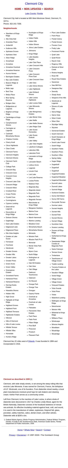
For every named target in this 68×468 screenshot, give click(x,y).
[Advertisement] (34, 361)
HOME (18, 8)
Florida (40, 13)
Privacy (12, 435)
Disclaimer (21, 435)
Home (20, 430)
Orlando (31, 341)
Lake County (30, 13)
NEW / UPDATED (32, 8)
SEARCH (48, 8)
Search (39, 430)
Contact (47, 430)
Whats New (29, 430)
